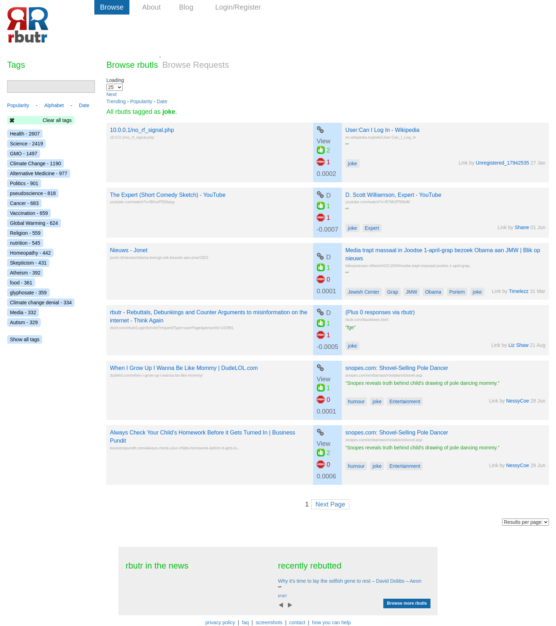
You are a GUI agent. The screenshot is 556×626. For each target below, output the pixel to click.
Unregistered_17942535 (502, 163)
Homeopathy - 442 (30, 253)
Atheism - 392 (25, 273)
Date (162, 101)
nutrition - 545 (25, 243)
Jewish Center (363, 292)
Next (111, 94)
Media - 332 (23, 312)
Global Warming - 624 (34, 223)
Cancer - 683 (24, 203)
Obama (433, 292)
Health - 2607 (25, 134)
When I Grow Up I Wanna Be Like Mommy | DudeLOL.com (184, 368)
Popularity (141, 101)
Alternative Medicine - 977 (38, 173)
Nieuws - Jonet (129, 250)
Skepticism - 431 (28, 263)
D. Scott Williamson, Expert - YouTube (393, 195)
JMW (411, 292)
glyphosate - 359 (28, 292)
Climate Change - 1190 (35, 163)
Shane (522, 227)
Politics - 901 (24, 183)
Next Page (330, 504)
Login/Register (238, 7)
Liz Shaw (518, 345)
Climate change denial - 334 (41, 302)
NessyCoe (517, 401)
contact (297, 622)
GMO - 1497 (23, 153)
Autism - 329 (24, 322)
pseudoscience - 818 (33, 193)
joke (352, 163)
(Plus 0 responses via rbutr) (380, 312)
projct (282, 596)
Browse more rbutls (407, 603)
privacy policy (220, 622)
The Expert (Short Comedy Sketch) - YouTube (168, 195)
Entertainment (404, 401)
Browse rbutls (132, 65)
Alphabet (54, 105)
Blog (186, 7)
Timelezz (519, 291)
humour (356, 401)
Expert (372, 228)
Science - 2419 (26, 143)
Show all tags (24, 339)
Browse (112, 7)
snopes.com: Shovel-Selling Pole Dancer (396, 368)
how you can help (331, 622)
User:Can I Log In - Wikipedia (382, 130)
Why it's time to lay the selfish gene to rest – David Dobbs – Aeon (349, 581)
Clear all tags (57, 120)
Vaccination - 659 (29, 213)
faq (245, 622)
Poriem (457, 292)
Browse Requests (195, 65)
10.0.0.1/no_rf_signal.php (142, 130)
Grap (392, 292)
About (151, 7)
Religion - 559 (25, 233)
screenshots (269, 622)
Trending (116, 101)
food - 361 (21, 283)
